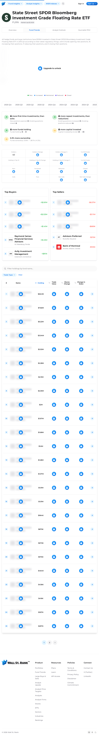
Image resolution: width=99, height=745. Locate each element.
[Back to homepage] (3, 4)
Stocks (38, 704)
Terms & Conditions (71, 669)
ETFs (37, 708)
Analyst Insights (34, 4)
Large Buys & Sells (40, 677)
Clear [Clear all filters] (20, 275)
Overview (13, 30)
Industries (39, 716)
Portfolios (39, 668)
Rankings (39, 720)
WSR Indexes (52, 4)
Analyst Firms (40, 700)
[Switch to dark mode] (95, 732)
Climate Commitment (73, 684)
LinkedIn (87, 676)
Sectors (38, 712)
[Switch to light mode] (92, 732)
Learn (53, 672)
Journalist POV (84, 30)
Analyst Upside (38, 684)
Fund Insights (15, 4)
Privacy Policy (73, 674)
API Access (55, 676)
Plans (53, 668)
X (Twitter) (88, 672)
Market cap (27, 22)
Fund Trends (34, 30)
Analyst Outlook (59, 30)
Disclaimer (71, 679)
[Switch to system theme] (89, 732)
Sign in (81, 4)
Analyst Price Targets (40, 690)
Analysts (38, 695)
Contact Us (88, 668)
